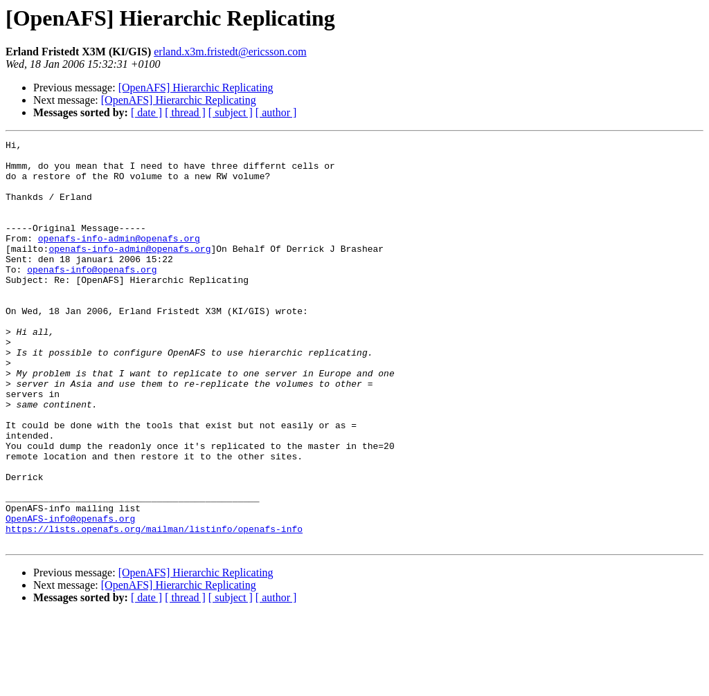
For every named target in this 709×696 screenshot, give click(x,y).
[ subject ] (230, 112)
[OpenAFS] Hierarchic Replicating (195, 87)
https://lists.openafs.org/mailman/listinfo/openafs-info (154, 607)
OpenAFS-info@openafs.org (70, 595)
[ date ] (146, 112)
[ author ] (276, 112)
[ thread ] (185, 112)
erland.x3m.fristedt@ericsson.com (230, 51)
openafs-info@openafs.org (91, 296)
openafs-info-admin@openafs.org (119, 259)
